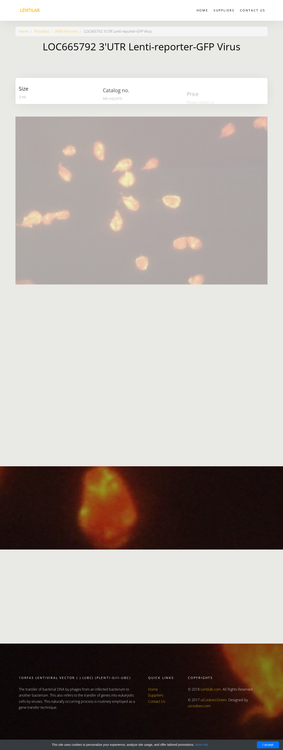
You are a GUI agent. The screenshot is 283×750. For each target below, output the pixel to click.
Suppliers (224, 10)
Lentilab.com (211, 689)
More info (201, 744)
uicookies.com (199, 705)
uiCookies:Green (214, 699)
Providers (41, 31)
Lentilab (30, 10)
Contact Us (252, 10)
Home (202, 10)
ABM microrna (66, 31)
